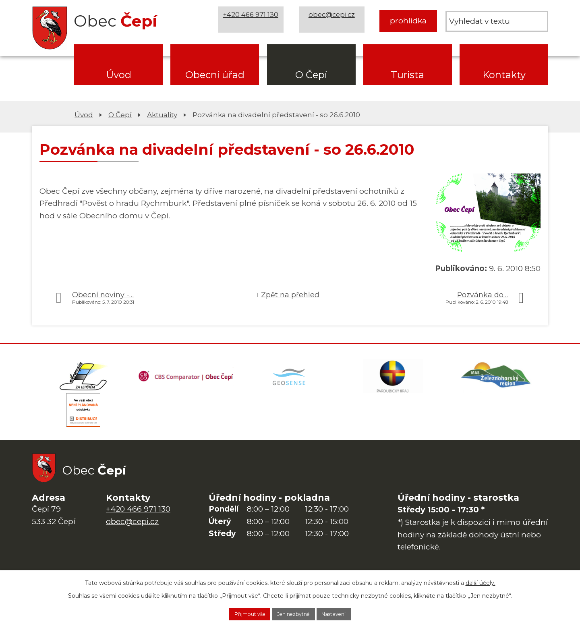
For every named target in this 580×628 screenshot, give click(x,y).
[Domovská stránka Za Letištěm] (83, 379)
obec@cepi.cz (335, 20)
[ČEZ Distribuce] (83, 420)
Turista (407, 75)
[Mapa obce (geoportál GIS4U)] (290, 379)
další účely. (480, 580)
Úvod (118, 75)
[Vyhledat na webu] (496, 21)
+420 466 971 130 (254, 20)
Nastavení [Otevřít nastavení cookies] (346, 613)
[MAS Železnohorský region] (496, 379)
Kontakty (504, 75)
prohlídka (408, 20)
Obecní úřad (214, 75)
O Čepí (311, 75)
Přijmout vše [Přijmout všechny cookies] (238, 613)
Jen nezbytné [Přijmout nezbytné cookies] (294, 613)
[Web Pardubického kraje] (393, 379)
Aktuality (162, 114)
